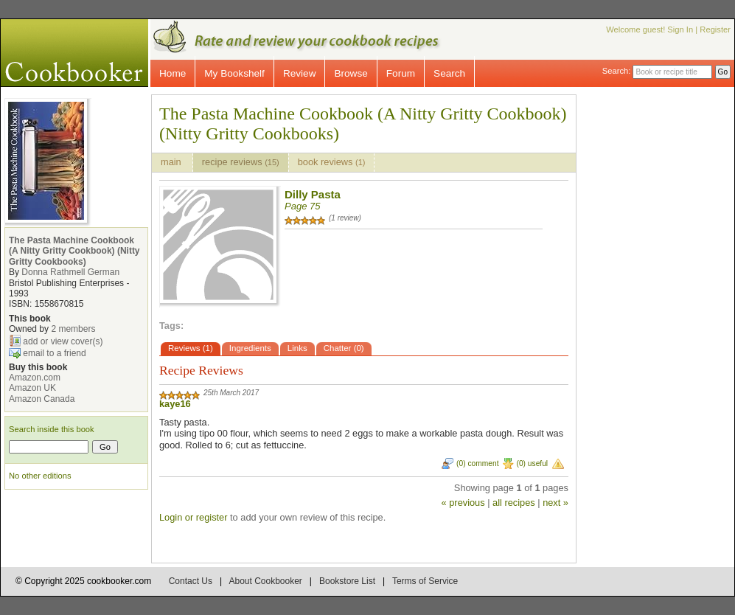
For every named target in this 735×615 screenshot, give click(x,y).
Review (299, 73)
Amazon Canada (41, 399)
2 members (73, 329)
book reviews (332, 161)
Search (449, 73)
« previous (463, 502)
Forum (400, 73)
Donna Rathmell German (70, 272)
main (172, 161)
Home (172, 73)
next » (555, 502)
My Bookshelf (234, 73)
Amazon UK (32, 388)
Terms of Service (425, 581)
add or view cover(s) (62, 341)
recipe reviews (240, 161)
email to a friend (54, 352)
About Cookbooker (265, 581)
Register (715, 29)
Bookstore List (347, 581)
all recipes (513, 502)
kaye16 (175, 403)
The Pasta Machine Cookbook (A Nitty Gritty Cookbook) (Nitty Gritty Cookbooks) (74, 251)
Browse (350, 73)
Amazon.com (34, 377)
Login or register (193, 517)
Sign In (680, 29)
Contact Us (190, 581)
